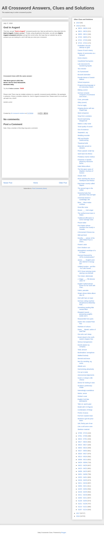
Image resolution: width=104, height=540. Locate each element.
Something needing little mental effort (86, 308)
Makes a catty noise (84, 124)
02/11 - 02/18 (82, 495)
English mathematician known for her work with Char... (86, 285)
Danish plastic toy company (84, 346)
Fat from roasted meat (85, 416)
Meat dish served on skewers (84, 147)
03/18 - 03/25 (82, 480)
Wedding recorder (84, 135)
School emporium (83, 82)
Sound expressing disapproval (84, 120)
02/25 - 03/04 (82, 489)
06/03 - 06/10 (82, 448)
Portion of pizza (83, 413)
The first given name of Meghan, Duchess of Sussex (85, 171)
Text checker (82, 69)
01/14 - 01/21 (82, 507)
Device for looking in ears (86, 383)
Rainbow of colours (84, 326)
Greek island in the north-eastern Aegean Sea (86, 338)
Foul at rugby (82, 105)
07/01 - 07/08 (82, 436)
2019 (78, 23)
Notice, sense (82, 393)
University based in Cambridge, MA (84, 198)
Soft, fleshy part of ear (85, 423)
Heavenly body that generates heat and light (87, 194)
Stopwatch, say (83, 132)
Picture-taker (82, 223)
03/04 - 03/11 (82, 486)
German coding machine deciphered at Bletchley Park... (86, 302)
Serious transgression (85, 342)
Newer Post (7, 183)
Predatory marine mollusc (86, 157)
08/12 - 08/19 (82, 31)
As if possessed (83, 71)
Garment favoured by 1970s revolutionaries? (86, 256)
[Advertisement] (35, 55)
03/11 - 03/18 (82, 483)
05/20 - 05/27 (82, 453)
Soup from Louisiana (85, 116)
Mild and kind (82, 235)
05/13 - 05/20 (82, 456)
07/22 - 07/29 (82, 40)
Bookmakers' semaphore (86, 352)
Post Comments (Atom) (39, 188)
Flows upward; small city (86, 151)
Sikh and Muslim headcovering (83, 139)
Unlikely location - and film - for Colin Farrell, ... (86, 267)
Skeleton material (83, 429)
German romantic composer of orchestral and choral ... (86, 94)
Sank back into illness (85, 154)
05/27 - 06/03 (82, 451)
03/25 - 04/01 (82, 477)
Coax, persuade (83, 99)
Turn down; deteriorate (85, 276)
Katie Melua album (84, 166)
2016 (78, 516)
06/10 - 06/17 (82, 445)
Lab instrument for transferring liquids (85, 65)
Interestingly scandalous (86, 390)
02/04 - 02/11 (82, 498)
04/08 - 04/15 (82, 471)
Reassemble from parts (85, 319)
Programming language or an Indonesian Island (86, 86)
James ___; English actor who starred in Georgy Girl (86, 262)
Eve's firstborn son (84, 247)
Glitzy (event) (82, 102)
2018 (78, 26)
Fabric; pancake (83, 290)
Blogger (63, 532)
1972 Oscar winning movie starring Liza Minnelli (87, 272)
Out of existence (83, 129)
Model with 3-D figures (85, 407)
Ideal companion (83, 113)
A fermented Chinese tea (86, 232)
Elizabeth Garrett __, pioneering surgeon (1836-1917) (85, 314)
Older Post (63, 183)
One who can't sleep (84, 334)
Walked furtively (83, 355)
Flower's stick (82, 244)
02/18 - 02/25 (82, 492)
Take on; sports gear (84, 404)
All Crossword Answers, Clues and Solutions (48, 8)
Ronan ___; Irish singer (85, 210)
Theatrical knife (83, 143)
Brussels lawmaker (84, 74)
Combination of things (85, 410)
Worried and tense (84, 358)
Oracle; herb (82, 176)
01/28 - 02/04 (82, 501)
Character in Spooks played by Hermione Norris (85, 161)
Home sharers (82, 58)
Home (35, 183)
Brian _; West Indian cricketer (84, 203)
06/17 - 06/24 (82, 442)
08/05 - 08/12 (82, 34)
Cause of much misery (85, 50)
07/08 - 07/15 (82, 433)
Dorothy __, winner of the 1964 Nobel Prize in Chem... (86, 240)
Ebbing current (83, 90)
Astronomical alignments (86, 375)
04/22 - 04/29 (82, 465)
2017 (78, 513)
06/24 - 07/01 (82, 439)
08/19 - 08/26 (82, 28)
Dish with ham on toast (85, 298)
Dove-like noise (83, 207)
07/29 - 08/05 (82, 37)
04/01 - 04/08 (82, 474)
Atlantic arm (82, 366)
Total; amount (82, 350)
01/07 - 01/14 (82, 509)
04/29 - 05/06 (82, 462)
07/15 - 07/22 (82, 43)
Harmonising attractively (86, 369)
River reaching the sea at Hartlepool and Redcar (86, 179)
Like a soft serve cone (85, 426)
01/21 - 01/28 (82, 504)
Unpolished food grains (85, 61)
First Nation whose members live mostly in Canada (86, 227)
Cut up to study (83, 372)
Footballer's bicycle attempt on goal (84, 46)
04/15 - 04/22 (82, 468)
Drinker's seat (82, 396)
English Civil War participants (83, 400)
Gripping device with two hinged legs (86, 109)
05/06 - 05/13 (82, 459)
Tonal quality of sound (85, 126)
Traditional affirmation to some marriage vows (86, 219)
